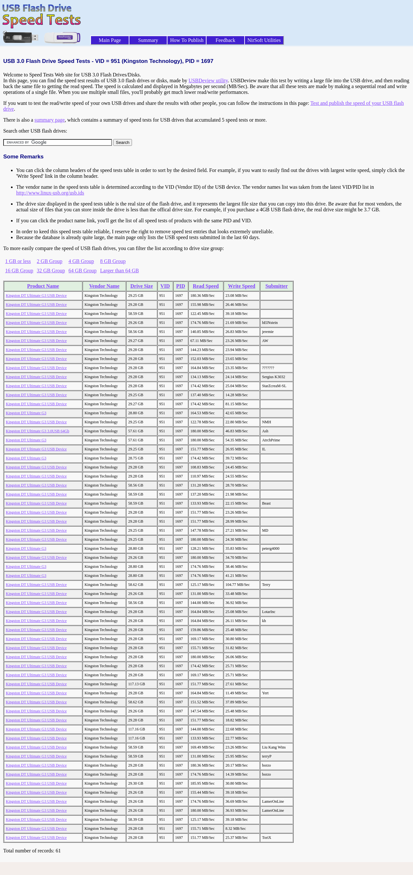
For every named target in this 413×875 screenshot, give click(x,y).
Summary (148, 40)
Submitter (276, 286)
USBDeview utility (208, 80)
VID (165, 286)
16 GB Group (19, 270)
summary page (50, 120)
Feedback (225, 40)
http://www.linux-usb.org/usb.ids (50, 193)
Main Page (110, 40)
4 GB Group (81, 261)
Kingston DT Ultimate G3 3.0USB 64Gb (37, 431)
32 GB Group (51, 270)
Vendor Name (104, 286)
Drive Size (141, 286)
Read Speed (206, 286)
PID (180, 286)
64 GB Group (82, 270)
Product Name (43, 286)
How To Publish (187, 40)
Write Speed (242, 286)
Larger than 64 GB (119, 270)
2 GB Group (49, 261)
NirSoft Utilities (264, 40)
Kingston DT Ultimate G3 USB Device (36, 295)
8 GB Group (113, 261)
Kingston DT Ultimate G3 (26, 413)
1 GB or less (18, 261)
